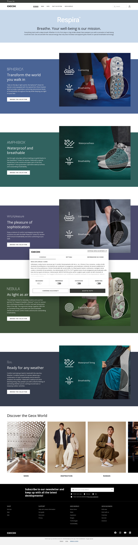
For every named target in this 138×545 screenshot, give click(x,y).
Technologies (74, 521)
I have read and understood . (85, 497)
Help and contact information (47, 509)
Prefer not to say (77, 494)
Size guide (41, 512)
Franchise (104, 515)
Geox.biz (104, 518)
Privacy (41, 518)
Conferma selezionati (50, 291)
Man (96, 494)
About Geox (73, 509)
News (71, 512)
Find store (41, 515)
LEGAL (66, 541)
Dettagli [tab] (69, 257)
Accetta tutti (87, 291)
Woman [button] (35, 6)
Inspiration (73, 515)
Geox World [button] (69, 6)
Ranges (72, 518)
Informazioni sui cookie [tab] (95, 257)
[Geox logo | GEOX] (11, 533)
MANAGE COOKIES (74, 541)
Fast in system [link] (57, 6)
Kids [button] (48, 6)
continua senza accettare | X (97, 251)
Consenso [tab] (42, 257)
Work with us (105, 512)
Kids (8, 515)
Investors (104, 521)
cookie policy (39, 276)
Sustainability (73, 523)
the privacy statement (92, 497)
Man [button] (42, 6)
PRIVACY (61, 541)
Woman (88, 494)
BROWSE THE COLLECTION (18, 99)
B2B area (104, 509)
